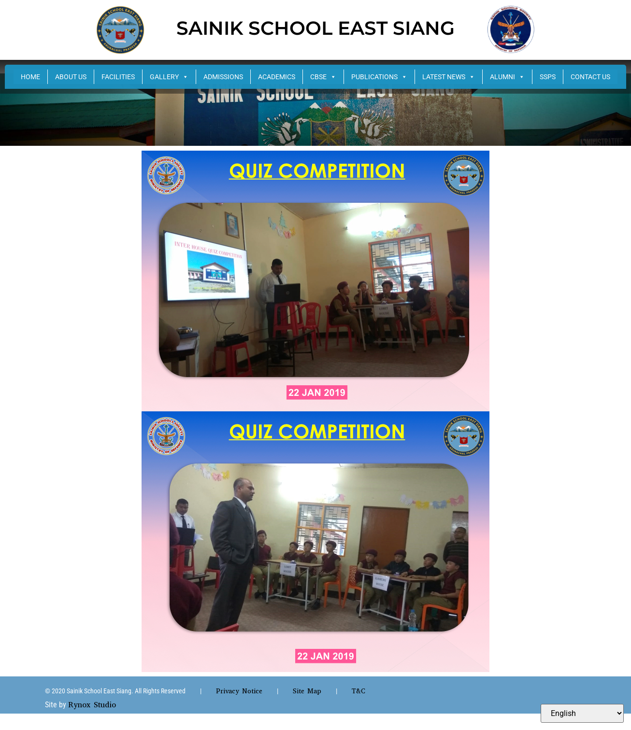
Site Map (307, 691)
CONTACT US (590, 77)
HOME (30, 77)
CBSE (323, 77)
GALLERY (169, 77)
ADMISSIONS (223, 77)
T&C (358, 691)
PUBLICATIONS (379, 77)
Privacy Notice (239, 691)
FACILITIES (118, 77)
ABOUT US (70, 77)
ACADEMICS (276, 77)
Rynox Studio (92, 705)
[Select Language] (582, 713)
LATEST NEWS (448, 77)
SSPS (548, 77)
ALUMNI (507, 77)
